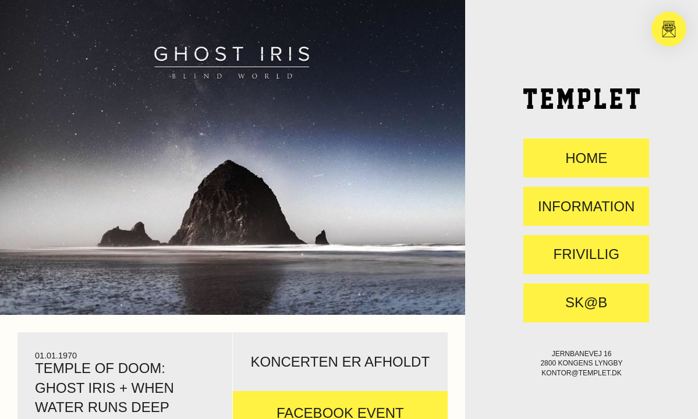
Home (586, 158)
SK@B (586, 303)
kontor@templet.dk (581, 373)
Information (586, 207)
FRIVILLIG (586, 254)
